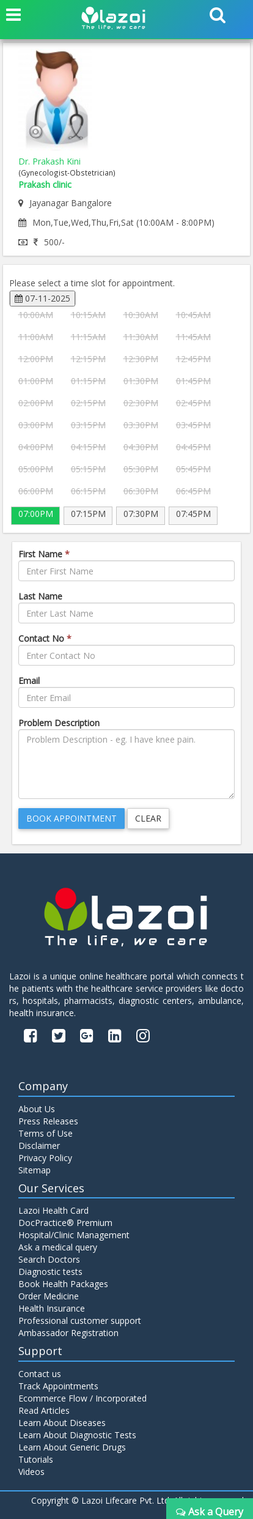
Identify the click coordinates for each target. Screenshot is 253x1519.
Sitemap (34, 1170)
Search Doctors (49, 1259)
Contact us (39, 1374)
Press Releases (48, 1121)
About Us (36, 1109)
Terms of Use (45, 1133)
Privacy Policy (45, 1158)
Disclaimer (39, 1145)
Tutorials (35, 1459)
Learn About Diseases (62, 1422)
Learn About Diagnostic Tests (77, 1435)
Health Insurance (51, 1308)
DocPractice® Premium (65, 1222)
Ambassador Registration (68, 1333)
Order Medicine (48, 1296)
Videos (31, 1471)
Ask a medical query (57, 1247)
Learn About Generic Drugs (72, 1447)
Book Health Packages (63, 1284)
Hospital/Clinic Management (74, 1235)
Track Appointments (58, 1386)
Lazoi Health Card (53, 1210)
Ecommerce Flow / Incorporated (82, 1398)
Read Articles (44, 1410)
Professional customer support (79, 1320)
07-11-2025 (42, 298)
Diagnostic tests (50, 1271)
